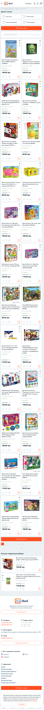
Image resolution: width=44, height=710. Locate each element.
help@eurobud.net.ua (7, 638)
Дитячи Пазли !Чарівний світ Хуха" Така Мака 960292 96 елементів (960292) (31, 61)
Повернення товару (6, 680)
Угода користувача (6, 676)
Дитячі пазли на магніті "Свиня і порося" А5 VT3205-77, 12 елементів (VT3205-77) (11, 184)
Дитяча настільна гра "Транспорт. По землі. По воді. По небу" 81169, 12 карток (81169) (31, 393)
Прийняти (22, 704)
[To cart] (18, 76)
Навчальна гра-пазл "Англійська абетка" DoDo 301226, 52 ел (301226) (32, 184)
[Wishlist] (19, 43)
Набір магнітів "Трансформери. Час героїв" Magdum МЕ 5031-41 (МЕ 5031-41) (11, 102)
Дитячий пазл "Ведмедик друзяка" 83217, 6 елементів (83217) (31, 518)
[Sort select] (18, 34)
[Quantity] (6, 77)
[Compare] (19, 45)
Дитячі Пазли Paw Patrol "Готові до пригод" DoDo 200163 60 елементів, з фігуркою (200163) (11, 476)
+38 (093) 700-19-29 (6, 624)
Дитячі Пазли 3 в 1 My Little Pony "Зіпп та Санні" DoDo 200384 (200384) (30, 265)
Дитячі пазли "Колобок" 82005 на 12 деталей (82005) (31, 142)
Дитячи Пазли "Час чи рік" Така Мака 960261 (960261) (31, 224)
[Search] (38, 3)
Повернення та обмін (7, 673)
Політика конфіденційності (8, 671)
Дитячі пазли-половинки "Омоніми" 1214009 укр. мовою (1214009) (31, 102)
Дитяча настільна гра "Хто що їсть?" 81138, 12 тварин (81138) (11, 265)
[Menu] (2, 3)
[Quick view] (19, 40)
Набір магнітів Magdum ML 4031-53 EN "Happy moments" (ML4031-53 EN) (11, 434)
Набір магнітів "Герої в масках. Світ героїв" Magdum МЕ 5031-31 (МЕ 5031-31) (11, 392)
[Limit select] (37, 34)
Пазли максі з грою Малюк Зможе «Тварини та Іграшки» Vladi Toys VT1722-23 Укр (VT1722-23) (28, 576)
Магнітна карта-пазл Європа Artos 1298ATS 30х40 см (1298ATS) (10, 61)
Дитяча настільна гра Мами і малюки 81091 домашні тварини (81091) (31, 434)
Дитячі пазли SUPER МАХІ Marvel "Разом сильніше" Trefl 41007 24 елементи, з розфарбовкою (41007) (30, 349)
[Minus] (3, 77)
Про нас (3, 667)
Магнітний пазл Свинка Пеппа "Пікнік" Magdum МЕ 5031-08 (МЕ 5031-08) (10, 518)
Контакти (3, 678)
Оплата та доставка (6, 669)
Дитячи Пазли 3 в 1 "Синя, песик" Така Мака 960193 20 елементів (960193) (10, 347)
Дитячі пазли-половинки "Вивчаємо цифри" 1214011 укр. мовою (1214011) (10, 143)
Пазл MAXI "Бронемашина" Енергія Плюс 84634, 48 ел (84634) (30, 306)
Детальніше (33, 700)
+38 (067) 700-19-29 (6, 622)
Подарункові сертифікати (8, 682)
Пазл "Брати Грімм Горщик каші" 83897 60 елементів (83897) (30, 475)
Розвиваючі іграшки (9, 8)
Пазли (16, 8)
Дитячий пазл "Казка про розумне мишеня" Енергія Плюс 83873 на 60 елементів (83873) (11, 306)
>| (21, 548)
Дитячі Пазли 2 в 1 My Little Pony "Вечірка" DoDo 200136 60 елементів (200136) (11, 225)
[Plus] (9, 77)
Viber (25, 654)
